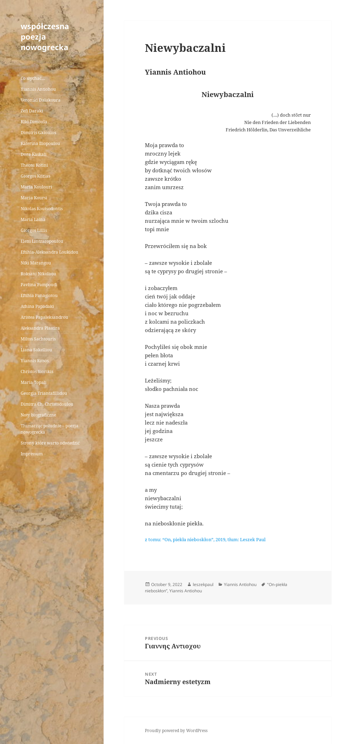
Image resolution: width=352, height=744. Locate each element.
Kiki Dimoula (34, 122)
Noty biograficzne (38, 415)
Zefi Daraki (32, 111)
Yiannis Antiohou (38, 89)
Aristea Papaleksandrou (44, 317)
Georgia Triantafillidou (44, 393)
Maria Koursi (34, 198)
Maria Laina (33, 219)
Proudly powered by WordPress (176, 730)
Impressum (32, 454)
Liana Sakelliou (36, 350)
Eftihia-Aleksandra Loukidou (50, 252)
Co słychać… (33, 78)
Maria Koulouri (36, 187)
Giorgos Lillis (34, 230)
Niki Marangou (36, 263)
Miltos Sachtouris (38, 339)
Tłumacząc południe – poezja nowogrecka (49, 429)
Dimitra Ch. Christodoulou (47, 404)
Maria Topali (34, 382)
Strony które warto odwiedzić (50, 443)
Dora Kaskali (34, 154)
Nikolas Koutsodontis (42, 209)
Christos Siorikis (37, 371)
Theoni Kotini (34, 165)
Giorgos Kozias (35, 176)
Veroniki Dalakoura (41, 100)
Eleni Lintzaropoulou (42, 241)
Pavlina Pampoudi (39, 285)
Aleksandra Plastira (40, 328)
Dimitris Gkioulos (38, 133)
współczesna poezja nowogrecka (45, 36)
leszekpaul (203, 584)
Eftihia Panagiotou (39, 295)
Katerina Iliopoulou (40, 143)
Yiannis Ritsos (35, 361)
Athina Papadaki (37, 306)
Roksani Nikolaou (38, 274)
